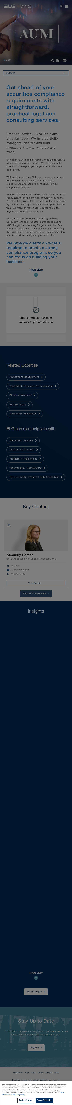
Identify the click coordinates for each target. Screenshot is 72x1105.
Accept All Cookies (44, 1100)
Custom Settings (25, 1100)
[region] (36, 1093)
